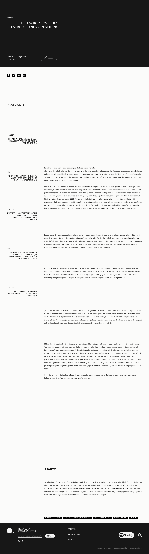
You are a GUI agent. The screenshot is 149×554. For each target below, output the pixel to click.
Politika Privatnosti (104, 548)
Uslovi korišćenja (136, 548)
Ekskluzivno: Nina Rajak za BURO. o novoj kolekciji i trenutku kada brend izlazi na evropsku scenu (23, 255)
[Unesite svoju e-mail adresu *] (30, 536)
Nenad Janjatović (19, 57)
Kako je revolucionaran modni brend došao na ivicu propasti (22, 293)
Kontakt (72, 539)
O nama (72, 529)
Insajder (10, 18)
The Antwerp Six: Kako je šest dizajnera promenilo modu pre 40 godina (22, 141)
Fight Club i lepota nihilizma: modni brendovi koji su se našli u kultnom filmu (22, 178)
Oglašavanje (74, 534)
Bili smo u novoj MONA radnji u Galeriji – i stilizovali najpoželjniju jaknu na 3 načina (22, 216)
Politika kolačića (120, 548)
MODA (8, 172)
